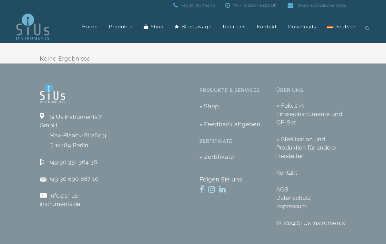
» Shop (209, 106)
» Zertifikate (216, 157)
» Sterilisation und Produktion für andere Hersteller (306, 147)
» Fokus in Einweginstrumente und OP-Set (309, 114)
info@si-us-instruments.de (319, 5)
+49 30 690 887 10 (73, 178)
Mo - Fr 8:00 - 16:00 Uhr (254, 5)
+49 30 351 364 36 (197, 5)
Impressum (291, 206)
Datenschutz (293, 197)
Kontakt (286, 172)
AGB (282, 189)
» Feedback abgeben (229, 124)
